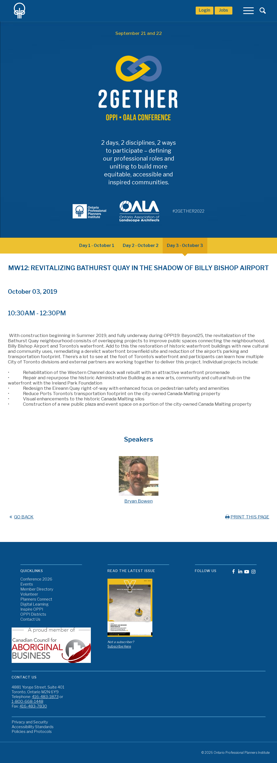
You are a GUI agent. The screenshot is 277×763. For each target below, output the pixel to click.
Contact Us (30, 619)
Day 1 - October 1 (96, 245)
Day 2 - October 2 (140, 245)
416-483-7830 (33, 706)
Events (26, 584)
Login (204, 10)
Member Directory (36, 589)
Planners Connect (36, 599)
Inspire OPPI (31, 609)
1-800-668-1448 (27, 701)
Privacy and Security (30, 722)
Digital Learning (34, 604)
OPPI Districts (33, 614)
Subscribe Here (119, 646)
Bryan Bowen (138, 501)
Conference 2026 (36, 579)
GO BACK (21, 516)
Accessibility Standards (33, 726)
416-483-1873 (45, 696)
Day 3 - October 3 (185, 245)
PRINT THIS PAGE (246, 516)
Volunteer (29, 594)
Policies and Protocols (32, 731)
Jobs (223, 10)
